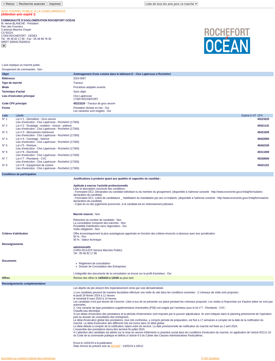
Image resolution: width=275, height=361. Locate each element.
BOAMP (116, 346)
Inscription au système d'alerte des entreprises (28, 358)
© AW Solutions (210, 358)
